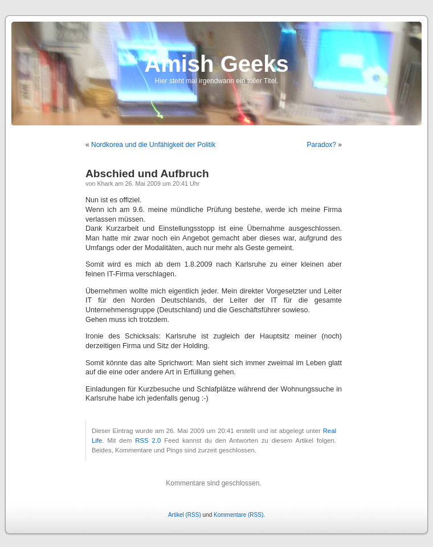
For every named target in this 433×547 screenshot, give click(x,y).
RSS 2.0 (148, 440)
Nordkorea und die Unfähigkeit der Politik (153, 145)
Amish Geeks (216, 63)
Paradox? (321, 145)
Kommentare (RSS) (238, 515)
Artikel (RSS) (184, 515)
